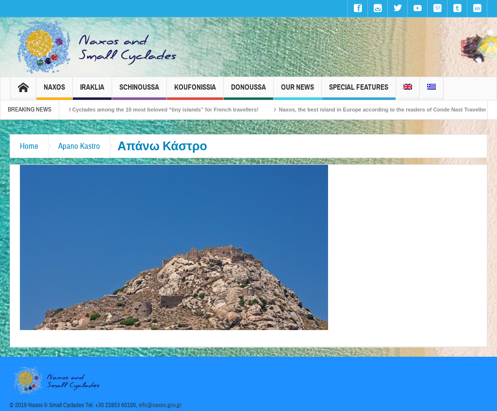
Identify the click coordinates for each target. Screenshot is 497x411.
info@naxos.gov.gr (160, 405)
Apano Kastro (79, 146)
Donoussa (248, 91)
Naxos (54, 91)
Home (29, 146)
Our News (297, 91)
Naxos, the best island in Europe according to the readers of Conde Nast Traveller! (389, 109)
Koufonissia (195, 91)
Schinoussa (139, 91)
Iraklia (92, 91)
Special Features (359, 91)
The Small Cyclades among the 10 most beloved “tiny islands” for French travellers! (157, 109)
